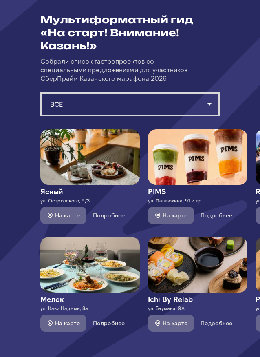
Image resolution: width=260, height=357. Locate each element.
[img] (90, 157)
